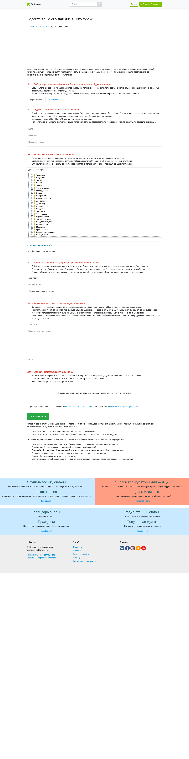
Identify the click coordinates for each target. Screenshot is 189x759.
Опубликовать (38, 416)
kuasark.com (142, 531)
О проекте (77, 547)
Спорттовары (41, 214)
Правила (77, 551)
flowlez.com (46, 501)
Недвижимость (42, 178)
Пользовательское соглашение (78, 407)
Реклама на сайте (81, 554)
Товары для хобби (43, 219)
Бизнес (39, 193)
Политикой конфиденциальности (124, 407)
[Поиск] (83, 4)
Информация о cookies (45, 558)
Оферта (30, 558)
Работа (39, 183)
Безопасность (42, 224)
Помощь (77, 558)
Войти (134, 4)
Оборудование (42, 191)
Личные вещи (42, 206)
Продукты (40, 209)
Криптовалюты (42, 230)
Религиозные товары (45, 232)
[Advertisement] (93, 49)
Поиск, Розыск (42, 235)
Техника (39, 180)
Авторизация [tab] (53, 100)
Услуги (39, 185)
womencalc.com (143, 501)
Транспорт (40, 175)
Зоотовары (40, 211)
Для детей (40, 201)
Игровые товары (43, 217)
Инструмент (41, 196)
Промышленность (43, 198)
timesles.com (46, 531)
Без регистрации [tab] (36, 100)
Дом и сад (40, 204)
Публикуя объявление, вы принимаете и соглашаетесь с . (83, 407)
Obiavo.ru (36, 4)
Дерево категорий (36, 170)
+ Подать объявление (151, 4)
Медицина (40, 227)
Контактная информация (84, 561)
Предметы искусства (45, 222)
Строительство (42, 188)
